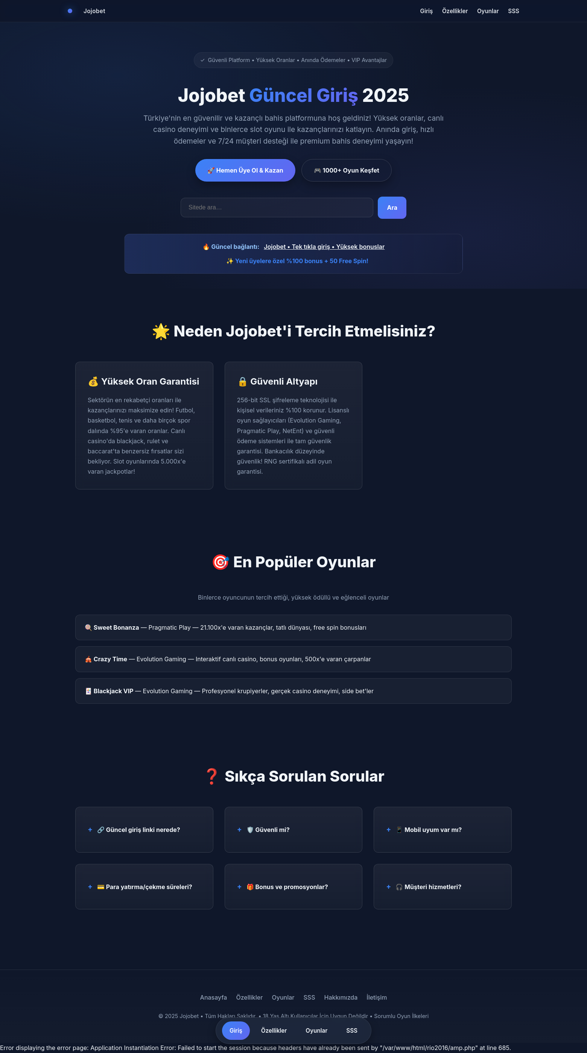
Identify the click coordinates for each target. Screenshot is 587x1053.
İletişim (376, 997)
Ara (392, 207)
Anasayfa (213, 997)
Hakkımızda (340, 997)
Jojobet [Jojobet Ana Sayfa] (94, 11)
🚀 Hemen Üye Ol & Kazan (245, 170)
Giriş (426, 11)
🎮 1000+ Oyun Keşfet (346, 170)
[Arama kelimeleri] (277, 207)
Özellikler (455, 11)
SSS (513, 11)
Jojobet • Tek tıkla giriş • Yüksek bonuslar (324, 246)
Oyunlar (488, 11)
